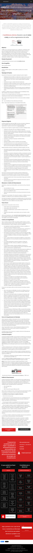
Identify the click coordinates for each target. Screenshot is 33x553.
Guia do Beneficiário (20, 125)
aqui (5, 351)
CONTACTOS (23, 548)
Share (2, 541)
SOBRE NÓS (10, 548)
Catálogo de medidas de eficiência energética (13, 358)
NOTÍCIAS (18, 548)
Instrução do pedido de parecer (7, 332)
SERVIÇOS (14, 548)
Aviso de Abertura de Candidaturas (18, 375)
